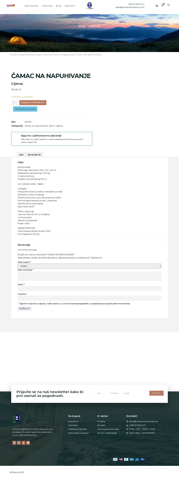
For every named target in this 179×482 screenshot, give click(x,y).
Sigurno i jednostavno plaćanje (41, 136)
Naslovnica (32, 6)
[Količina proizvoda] (14, 103)
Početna (14, 55)
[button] (157, 6)
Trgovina (47, 6)
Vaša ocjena (24, 263)
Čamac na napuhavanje (63, 55)
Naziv (21, 285)
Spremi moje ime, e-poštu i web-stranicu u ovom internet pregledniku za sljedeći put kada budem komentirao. (75, 304)
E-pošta (22, 295)
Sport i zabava (56, 126)
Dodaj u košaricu (34, 103)
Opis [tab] (21, 155)
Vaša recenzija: (26, 270)
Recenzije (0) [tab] (34, 155)
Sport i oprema (44, 55)
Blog (59, 6)
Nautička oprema (27, 55)
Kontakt (70, 6)
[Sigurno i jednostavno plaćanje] (15, 137)
